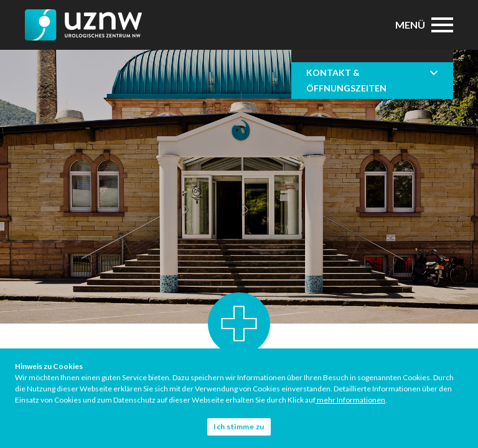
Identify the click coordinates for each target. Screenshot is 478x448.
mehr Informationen (350, 399)
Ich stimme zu (239, 426)
